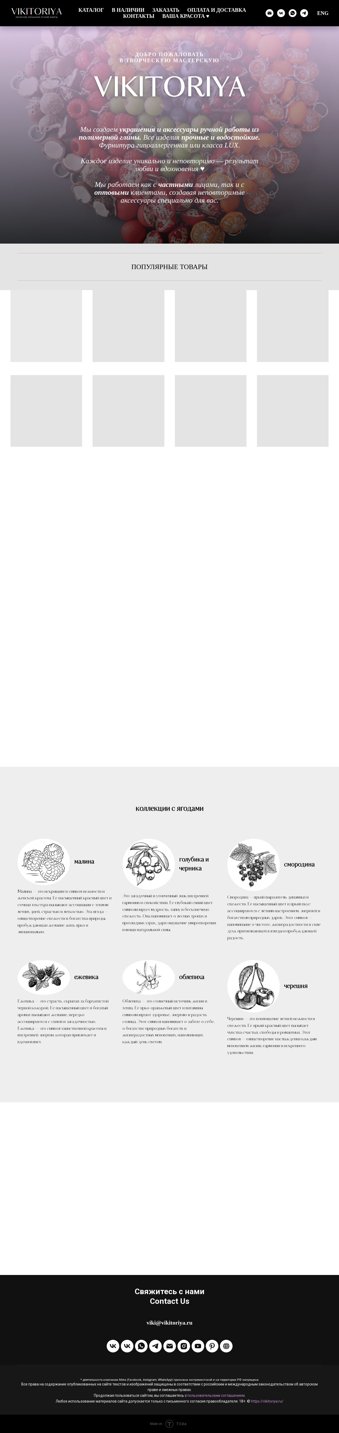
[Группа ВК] (281, 13)
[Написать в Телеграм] (304, 13)
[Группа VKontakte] (113, 1346)
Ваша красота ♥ (185, 16)
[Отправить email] (269, 13)
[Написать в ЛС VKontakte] (127, 1346)
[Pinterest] (212, 1346)
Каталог (91, 10)
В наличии (128, 10)
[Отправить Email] (169, 1346)
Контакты (138, 16)
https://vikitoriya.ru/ (267, 1401)
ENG (323, 13)
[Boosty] (226, 1346)
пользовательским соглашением (216, 1395)
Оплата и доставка (216, 10)
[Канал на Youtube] (198, 1346)
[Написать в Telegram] (155, 1346)
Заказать (165, 10)
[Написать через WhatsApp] (293, 13)
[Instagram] (183, 1346)
